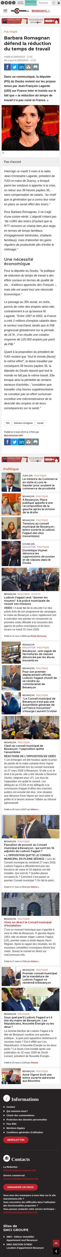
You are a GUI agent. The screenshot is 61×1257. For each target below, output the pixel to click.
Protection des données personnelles (27, 1119)
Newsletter (15, 1139)
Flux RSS (11, 1124)
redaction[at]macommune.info (19, 1170)
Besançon (28, 496)
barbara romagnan (23, 423)
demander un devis (20, 1187)
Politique (10, 31)
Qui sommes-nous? (17, 1111)
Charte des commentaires (20, 1115)
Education (28, 547)
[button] (53, 3)
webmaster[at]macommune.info (20, 1212)
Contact (11, 1107)
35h (8, 423)
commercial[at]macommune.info (20, 1179)
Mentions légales (16, 1128)
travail (40, 423)
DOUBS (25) (28, 544)
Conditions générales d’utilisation (25, 1132)
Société (36, 594)
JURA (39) (27, 475)
